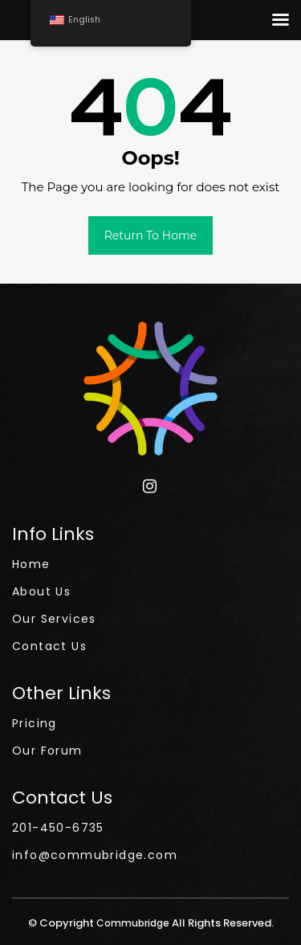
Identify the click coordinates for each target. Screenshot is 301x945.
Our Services (54, 619)
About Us (41, 591)
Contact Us (49, 646)
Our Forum (47, 750)
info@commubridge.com (94, 855)
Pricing (34, 723)
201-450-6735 (58, 828)
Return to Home (150, 235)
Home (31, 564)
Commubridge (134, 923)
